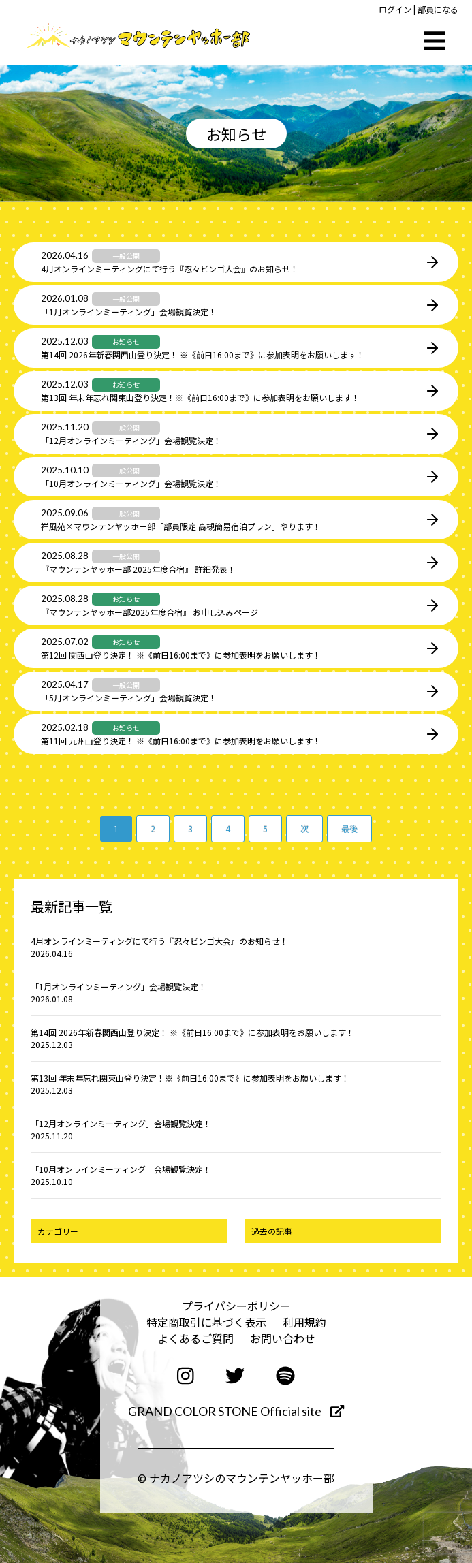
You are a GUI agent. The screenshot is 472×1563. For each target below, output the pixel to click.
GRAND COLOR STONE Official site (236, 1411)
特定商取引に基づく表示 (206, 1322)
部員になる (438, 9)
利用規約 (304, 1322)
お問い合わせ (282, 1338)
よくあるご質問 (195, 1338)
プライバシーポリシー (236, 1305)
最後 (349, 828)
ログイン (395, 9)
